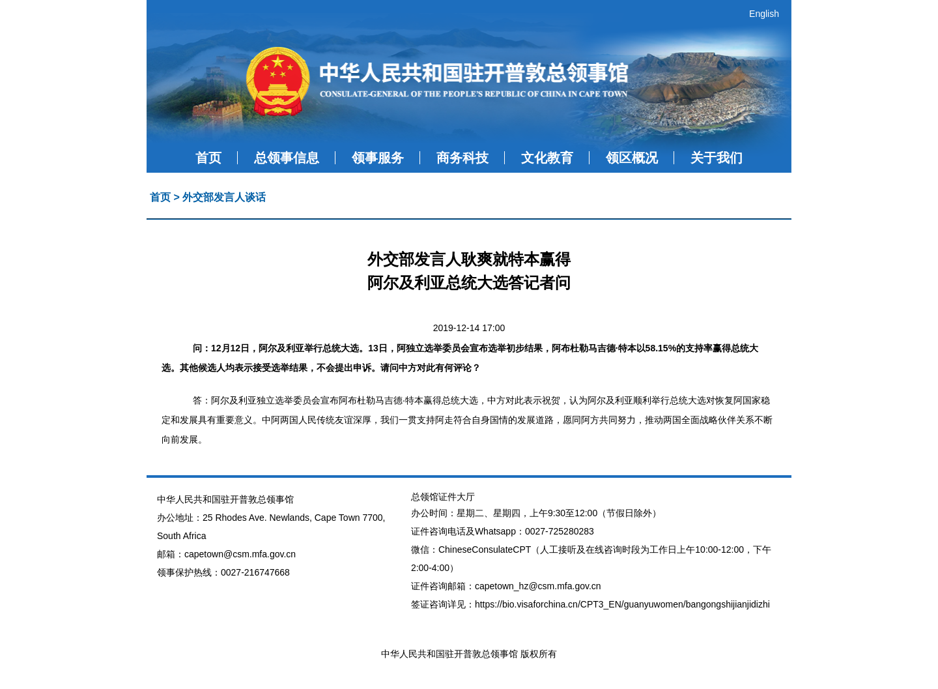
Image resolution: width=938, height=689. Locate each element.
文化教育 (547, 158)
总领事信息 (286, 158)
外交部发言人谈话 (224, 197)
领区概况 (632, 158)
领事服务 (378, 158)
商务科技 (462, 158)
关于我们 (716, 158)
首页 (208, 158)
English (764, 13)
